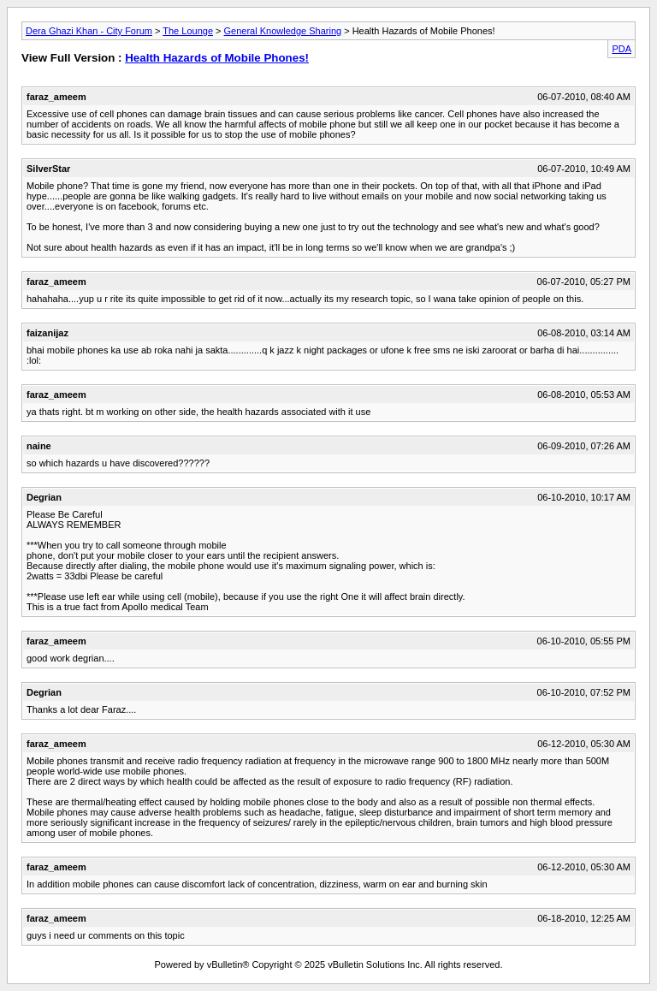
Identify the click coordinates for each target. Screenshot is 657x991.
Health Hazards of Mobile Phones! (217, 57)
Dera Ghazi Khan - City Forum (89, 31)
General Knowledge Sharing (283, 31)
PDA (621, 49)
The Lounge (188, 31)
